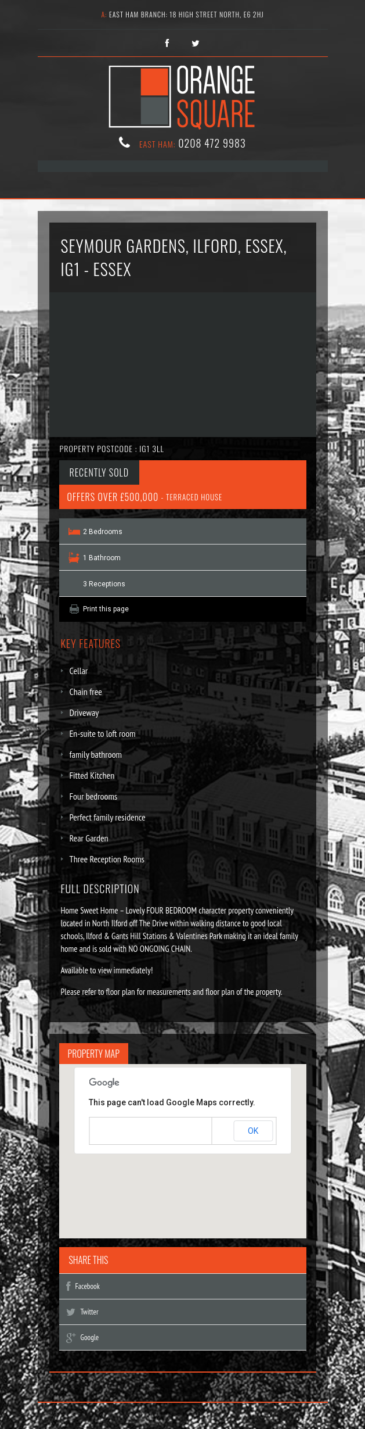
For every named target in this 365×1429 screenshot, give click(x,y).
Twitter (82, 1312)
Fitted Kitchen (92, 775)
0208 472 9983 (212, 143)
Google (82, 1337)
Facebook (83, 1286)
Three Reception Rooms (107, 859)
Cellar (79, 670)
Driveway (84, 712)
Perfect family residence (108, 817)
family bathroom (96, 754)
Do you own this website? (133, 1131)
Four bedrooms (94, 796)
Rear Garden (89, 838)
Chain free (86, 691)
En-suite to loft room (103, 733)
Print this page (106, 609)
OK (253, 1131)
